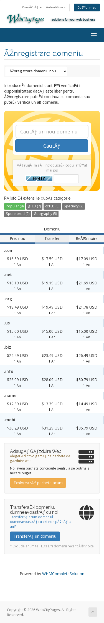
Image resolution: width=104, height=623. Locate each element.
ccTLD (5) (52, 206)
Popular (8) (15, 206)
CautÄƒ (51, 145)
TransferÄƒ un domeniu (35, 536)
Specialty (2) (73, 206)
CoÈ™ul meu (86, 7)
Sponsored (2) (17, 213)
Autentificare (55, 7)
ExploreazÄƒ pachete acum (38, 482)
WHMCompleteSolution (63, 573)
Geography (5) (45, 213)
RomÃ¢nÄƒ (32, 7)
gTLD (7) (34, 206)
